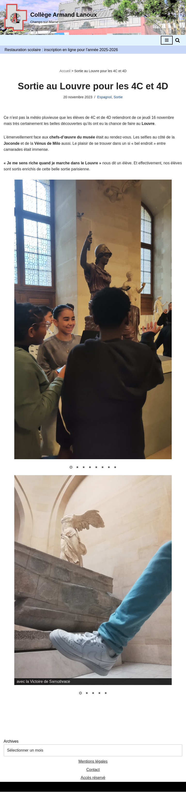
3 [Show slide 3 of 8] (83, 468)
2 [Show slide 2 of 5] (86, 693)
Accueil (65, 71)
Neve (70, 787)
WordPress (110, 787)
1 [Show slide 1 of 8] (71, 468)
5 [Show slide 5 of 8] (96, 468)
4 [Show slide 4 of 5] (99, 693)
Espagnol (104, 97)
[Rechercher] (177, 40)
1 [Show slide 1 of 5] (80, 693)
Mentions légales (93, 762)
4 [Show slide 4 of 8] (90, 468)
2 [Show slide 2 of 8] (77, 468)
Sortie (118, 97)
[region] (93, 327)
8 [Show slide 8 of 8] (115, 468)
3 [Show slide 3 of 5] (93, 693)
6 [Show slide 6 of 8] (102, 468)
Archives (11, 741)
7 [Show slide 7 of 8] (108, 468)
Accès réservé (93, 778)
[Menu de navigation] (167, 40)
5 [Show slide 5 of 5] (105, 693)
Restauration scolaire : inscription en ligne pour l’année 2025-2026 (61, 50)
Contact (93, 770)
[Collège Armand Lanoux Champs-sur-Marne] (50, 17)
